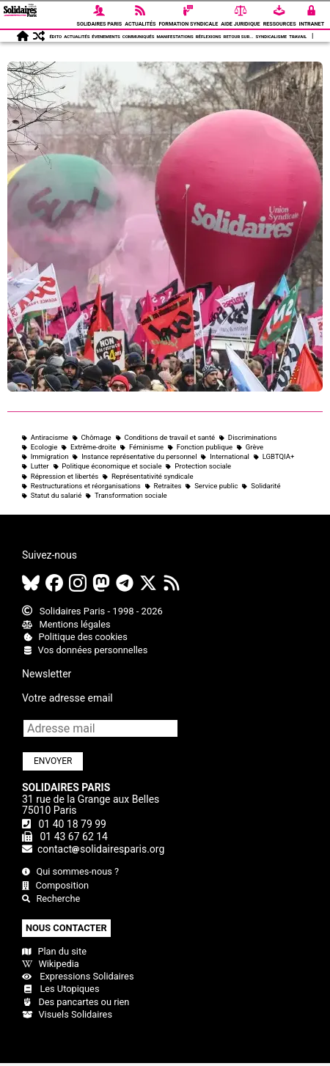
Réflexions (208, 36)
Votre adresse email (67, 698)
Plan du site (54, 951)
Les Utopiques (61, 988)
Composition (55, 885)
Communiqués (138, 36)
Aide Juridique (240, 13)
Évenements (106, 36)
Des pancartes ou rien (75, 1001)
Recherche (51, 898)
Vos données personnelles (84, 649)
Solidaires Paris (99, 13)
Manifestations (174, 36)
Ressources (279, 13)
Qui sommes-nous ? (70, 871)
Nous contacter (66, 927)
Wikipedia (50, 963)
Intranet (312, 13)
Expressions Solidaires (77, 976)
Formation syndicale (188, 13)
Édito (55, 36)
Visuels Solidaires (67, 1014)
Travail (298, 36)
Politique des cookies (75, 636)
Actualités (140, 13)
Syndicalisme (271, 36)
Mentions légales (66, 624)
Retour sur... (239, 36)
